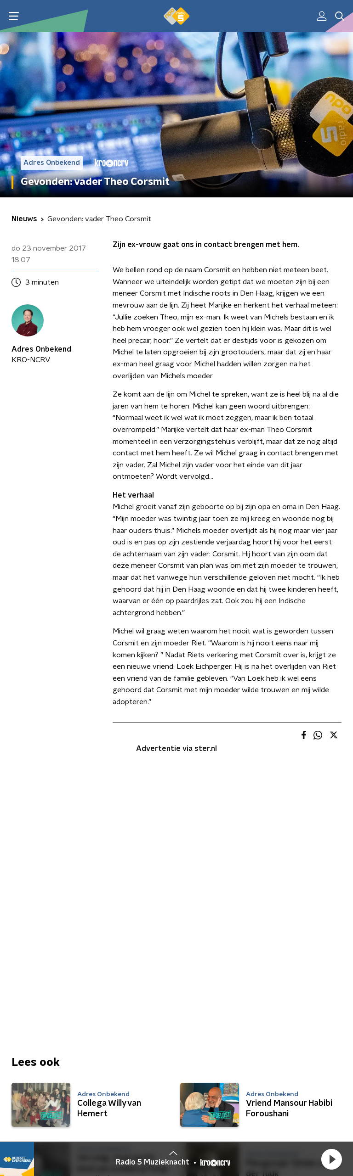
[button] (331, 1159)
